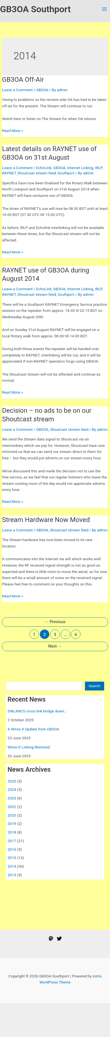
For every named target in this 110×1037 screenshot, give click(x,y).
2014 (12, 866)
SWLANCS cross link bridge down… (37, 711)
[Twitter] (59, 938)
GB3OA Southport (35, 9)
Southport (66, 173)
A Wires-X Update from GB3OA (33, 729)
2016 (12, 849)
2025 (12, 781)
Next (55, 646)
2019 (12, 823)
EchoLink (44, 167)
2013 (12, 875)
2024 (12, 789)
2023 (12, 798)
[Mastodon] (50, 938)
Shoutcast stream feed (37, 173)
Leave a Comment (17, 90)
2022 (12, 806)
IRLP (98, 167)
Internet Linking (80, 167)
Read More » (12, 131)
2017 (12, 841)
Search (94, 686)
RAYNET (9, 173)
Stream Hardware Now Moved (46, 520)
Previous (55, 621)
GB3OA (42, 90)
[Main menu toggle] (104, 9)
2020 (12, 815)
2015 (12, 857)
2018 (12, 832)
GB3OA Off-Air (23, 79)
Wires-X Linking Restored (29, 747)
